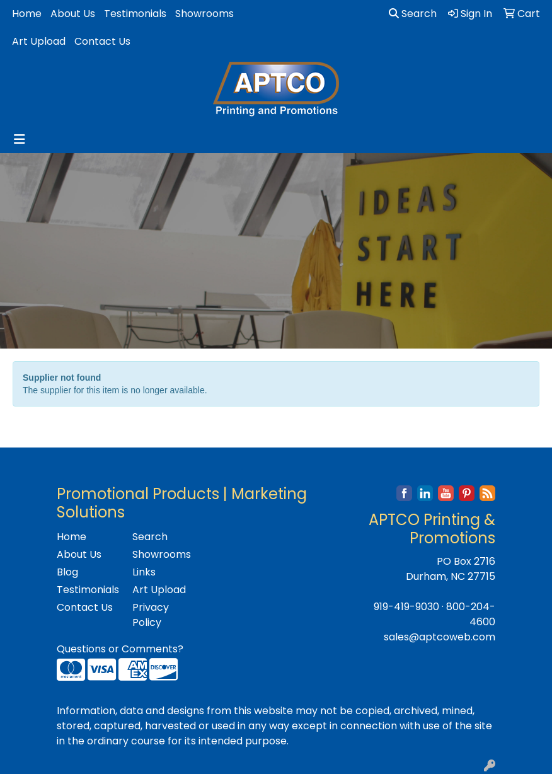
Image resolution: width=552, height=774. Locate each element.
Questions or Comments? (120, 649)
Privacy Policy (150, 615)
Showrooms (204, 13)
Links (144, 572)
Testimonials (135, 13)
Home (27, 13)
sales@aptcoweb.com (439, 637)
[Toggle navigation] (19, 139)
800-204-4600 (470, 614)
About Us (72, 13)
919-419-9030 (406, 606)
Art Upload (39, 41)
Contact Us (102, 41)
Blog (67, 572)
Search (413, 13)
